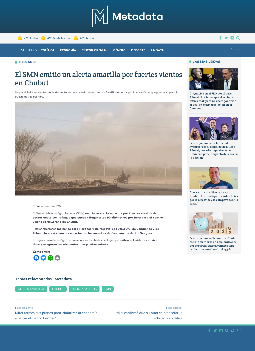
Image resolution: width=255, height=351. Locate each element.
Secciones (26, 50)
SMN (107, 289)
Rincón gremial (94, 50)
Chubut (58, 289)
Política (47, 50)
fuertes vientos (84, 289)
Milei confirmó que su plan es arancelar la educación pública (148, 313)
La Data (157, 50)
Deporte (138, 50)
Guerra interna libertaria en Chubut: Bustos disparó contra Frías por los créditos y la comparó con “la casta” (213, 198)
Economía (68, 50)
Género (119, 50)
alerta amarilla (31, 289)
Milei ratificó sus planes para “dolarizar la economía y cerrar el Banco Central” (56, 313)
